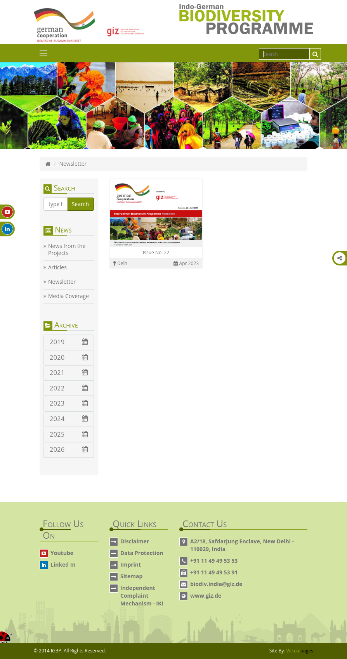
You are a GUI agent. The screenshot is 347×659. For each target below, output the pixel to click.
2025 (69, 434)
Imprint (130, 564)
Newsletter (62, 281)
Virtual (299, 650)
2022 (69, 388)
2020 (69, 357)
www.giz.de (205, 595)
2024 (69, 418)
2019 (69, 342)
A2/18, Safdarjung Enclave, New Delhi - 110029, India (242, 545)
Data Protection (141, 553)
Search (80, 204)
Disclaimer (134, 541)
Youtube (61, 553)
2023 (69, 403)
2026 (69, 449)
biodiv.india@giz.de (216, 584)
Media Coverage (68, 296)
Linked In (63, 564)
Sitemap (131, 576)
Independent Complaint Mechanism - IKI (141, 595)
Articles (57, 267)
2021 (69, 372)
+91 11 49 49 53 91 (214, 572)
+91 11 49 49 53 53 (214, 560)
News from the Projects (66, 250)
